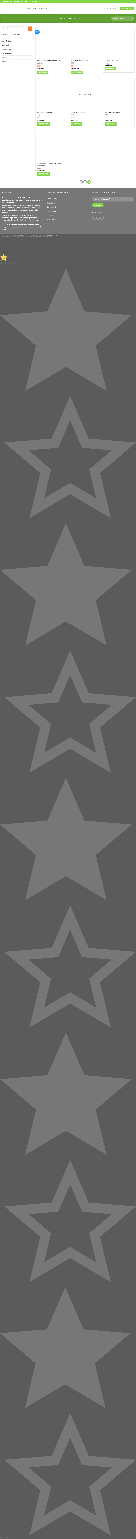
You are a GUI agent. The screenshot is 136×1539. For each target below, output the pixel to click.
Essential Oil (6, 49)
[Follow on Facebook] (94, 218)
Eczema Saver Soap (112, 112)
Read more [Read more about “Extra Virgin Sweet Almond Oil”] (43, 72)
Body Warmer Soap (78, 112)
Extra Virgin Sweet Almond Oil (48, 60)
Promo (4, 57)
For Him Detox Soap (44, 112)
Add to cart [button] (77, 72)
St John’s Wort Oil (111, 60)
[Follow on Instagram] (98, 218)
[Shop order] (122, 18)
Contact (47, 8)
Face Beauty (7, 53)
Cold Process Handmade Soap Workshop (49, 165)
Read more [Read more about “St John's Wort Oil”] (110, 69)
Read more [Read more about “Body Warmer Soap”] (76, 124)
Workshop (6, 61)
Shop (35, 8)
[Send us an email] (102, 218)
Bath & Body (7, 41)
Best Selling (6, 45)
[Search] (23, 8)
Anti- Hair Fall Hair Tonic (80, 60)
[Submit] (30, 29)
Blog (41, 8)
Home (28, 8)
